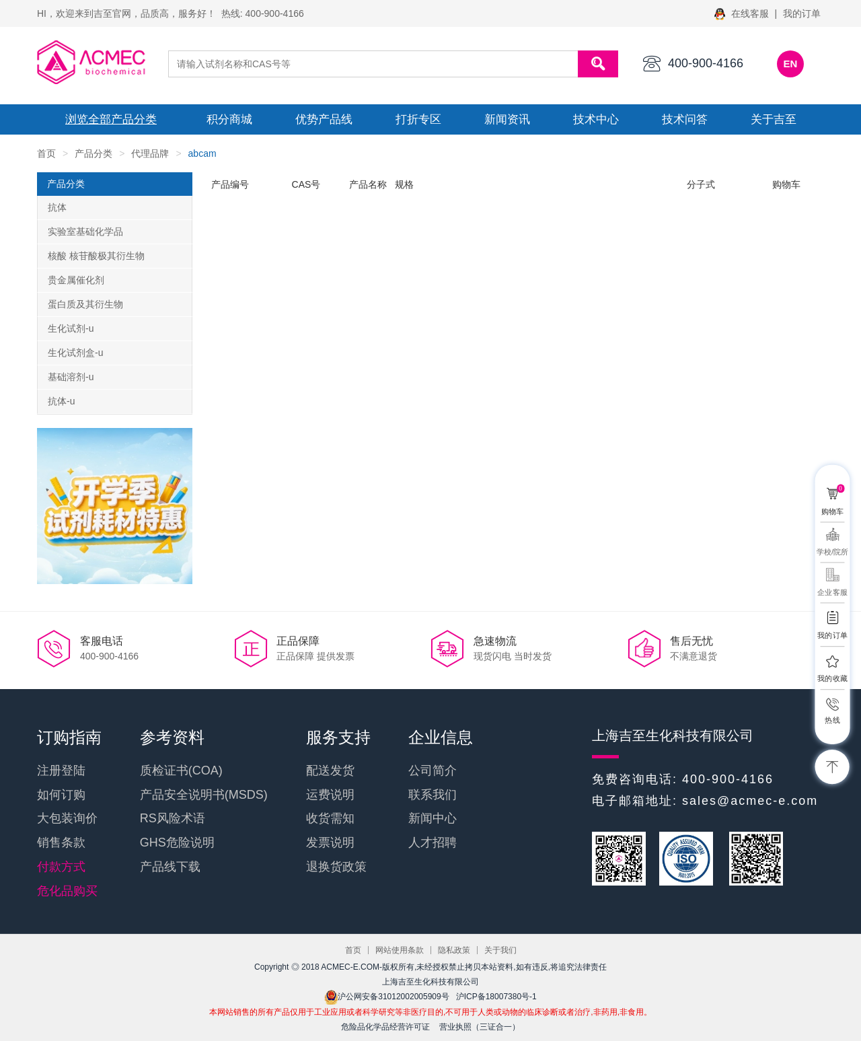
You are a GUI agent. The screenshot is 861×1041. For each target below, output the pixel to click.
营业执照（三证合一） (479, 1027)
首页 (46, 153)
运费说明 (330, 794)
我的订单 (802, 13)
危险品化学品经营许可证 (385, 1027)
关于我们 (500, 950)
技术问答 (685, 119)
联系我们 (432, 794)
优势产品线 (323, 119)
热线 (832, 720)
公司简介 (432, 770)
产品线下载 (170, 866)
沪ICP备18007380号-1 (496, 996)
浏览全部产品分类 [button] (111, 119)
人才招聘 (432, 842)
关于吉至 (773, 119)
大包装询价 (67, 818)
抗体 (57, 207)
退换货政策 (336, 866)
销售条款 (61, 842)
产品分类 (93, 153)
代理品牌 (150, 153)
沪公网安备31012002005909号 (386, 996)
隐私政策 (454, 950)
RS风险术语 (172, 818)
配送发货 (330, 770)
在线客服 (743, 13)
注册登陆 (61, 770)
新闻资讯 (507, 119)
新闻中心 (432, 818)
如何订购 (61, 794)
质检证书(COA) (181, 770)
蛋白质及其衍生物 (85, 304)
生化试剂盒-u (75, 352)
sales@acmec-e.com (750, 800)
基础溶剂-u (70, 376)
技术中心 (596, 119)
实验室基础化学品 (85, 231)
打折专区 (418, 119)
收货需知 (330, 818)
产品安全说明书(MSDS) (204, 794)
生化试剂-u (70, 328)
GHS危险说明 (177, 842)
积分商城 (229, 119)
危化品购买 (67, 891)
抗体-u (61, 401)
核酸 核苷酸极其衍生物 (96, 255)
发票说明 (330, 842)
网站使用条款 (399, 950)
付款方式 (61, 866)
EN (791, 63)
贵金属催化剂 (76, 280)
